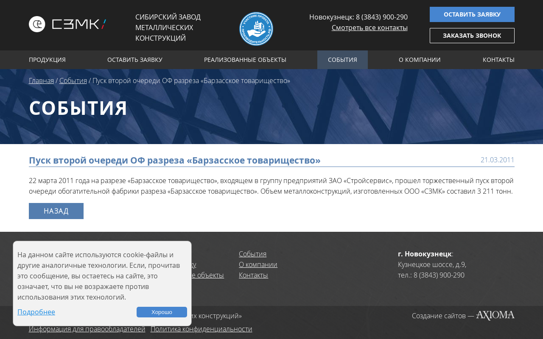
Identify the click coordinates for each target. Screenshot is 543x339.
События (342, 60)
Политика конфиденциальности (201, 328)
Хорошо (161, 312)
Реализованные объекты (245, 60)
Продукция (47, 60)
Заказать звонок (472, 35)
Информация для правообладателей (87, 328)
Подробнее (36, 312)
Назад (56, 211)
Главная (41, 80)
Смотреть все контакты (370, 27)
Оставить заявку (472, 14)
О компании (420, 60)
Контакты (499, 60)
